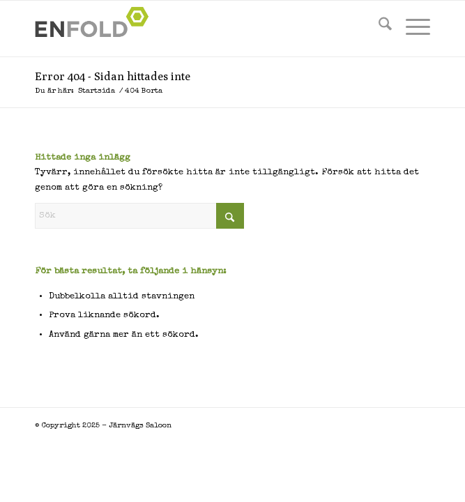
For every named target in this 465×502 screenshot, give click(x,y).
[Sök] (378, 28)
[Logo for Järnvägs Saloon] (193, 28)
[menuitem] (378, 28)
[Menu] (411, 28)
